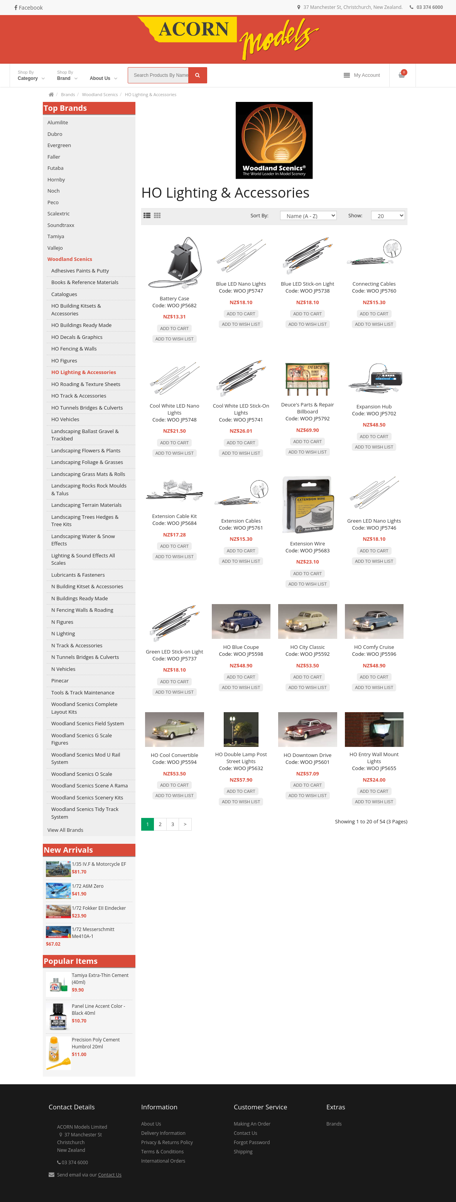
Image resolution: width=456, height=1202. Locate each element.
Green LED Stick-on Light (174, 651)
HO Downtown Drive (307, 755)
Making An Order (252, 1124)
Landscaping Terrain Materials (86, 504)
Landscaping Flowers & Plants (85, 450)
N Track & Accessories (76, 645)
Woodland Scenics (100, 94)
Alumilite (57, 122)
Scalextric (58, 213)
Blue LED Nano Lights (241, 283)
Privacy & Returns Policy (167, 1142)
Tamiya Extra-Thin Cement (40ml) (100, 978)
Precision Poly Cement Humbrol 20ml (96, 1043)
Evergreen (59, 145)
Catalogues (64, 294)
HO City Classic (307, 646)
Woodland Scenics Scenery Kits (87, 797)
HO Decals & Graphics (77, 337)
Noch (53, 190)
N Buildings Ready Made (79, 598)
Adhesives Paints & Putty (80, 270)
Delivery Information (163, 1133)
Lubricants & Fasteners (78, 574)
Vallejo (55, 247)
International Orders (163, 1161)
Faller (53, 156)
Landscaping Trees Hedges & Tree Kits (84, 520)
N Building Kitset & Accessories (87, 586)
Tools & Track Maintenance (82, 692)
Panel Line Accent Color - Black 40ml (98, 1009)
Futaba (55, 167)
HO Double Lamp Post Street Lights (241, 758)
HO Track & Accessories (78, 395)
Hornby (56, 179)
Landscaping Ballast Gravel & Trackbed (85, 435)
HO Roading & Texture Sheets (85, 384)
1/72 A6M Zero (87, 886)
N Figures (62, 621)
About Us (151, 1124)
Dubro (54, 133)
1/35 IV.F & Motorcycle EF (99, 864)
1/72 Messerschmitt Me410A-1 (93, 933)
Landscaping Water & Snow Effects (83, 540)
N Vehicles (63, 668)
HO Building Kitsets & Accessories (76, 309)
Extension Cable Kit (174, 516)
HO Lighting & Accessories (150, 94)
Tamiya (55, 236)
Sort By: (259, 215)
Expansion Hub (374, 406)
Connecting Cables (374, 283)
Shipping (243, 1151)
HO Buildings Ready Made (81, 325)
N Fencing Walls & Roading (82, 609)
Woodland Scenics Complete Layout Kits (84, 708)
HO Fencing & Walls (74, 348)
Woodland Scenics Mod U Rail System (85, 758)
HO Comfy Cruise (374, 646)
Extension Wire (307, 543)
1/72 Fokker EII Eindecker (99, 908)
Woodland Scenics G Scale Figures (81, 739)
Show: (354, 215)
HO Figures (64, 360)
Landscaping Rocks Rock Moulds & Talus (89, 489)
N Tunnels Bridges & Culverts (85, 656)
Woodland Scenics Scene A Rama (89, 785)
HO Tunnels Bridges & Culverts (87, 407)
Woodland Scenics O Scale (81, 773)
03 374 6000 (72, 1162)
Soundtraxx (60, 225)
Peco (53, 202)
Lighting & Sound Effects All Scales (83, 559)
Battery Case (174, 298)
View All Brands (65, 829)
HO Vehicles (65, 419)
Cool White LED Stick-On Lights (241, 409)
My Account (362, 75)
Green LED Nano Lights (374, 520)
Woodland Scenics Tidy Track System (84, 813)
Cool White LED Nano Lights (174, 409)
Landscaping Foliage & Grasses (87, 462)
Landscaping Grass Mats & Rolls (88, 474)
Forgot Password (252, 1142)
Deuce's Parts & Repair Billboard (307, 408)
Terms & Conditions (162, 1151)
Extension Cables (241, 520)
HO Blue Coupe (241, 646)
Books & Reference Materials (84, 282)
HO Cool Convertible (174, 755)
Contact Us (110, 1175)
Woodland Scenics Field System (87, 723)
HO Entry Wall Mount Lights (374, 758)
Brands (68, 94)
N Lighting (63, 633)
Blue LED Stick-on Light (307, 283)
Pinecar (60, 680)
